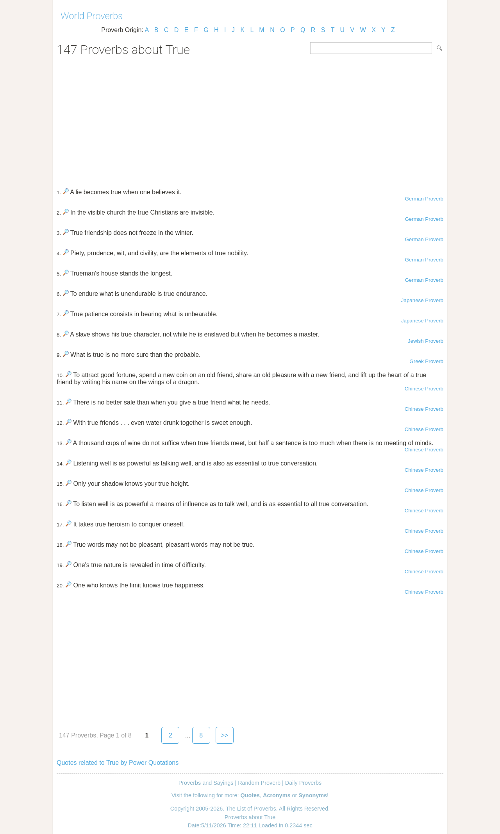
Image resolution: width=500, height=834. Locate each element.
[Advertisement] (250, 119)
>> (225, 735)
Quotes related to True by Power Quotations (118, 762)
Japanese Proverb (422, 300)
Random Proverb (259, 783)
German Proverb (424, 199)
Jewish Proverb (425, 341)
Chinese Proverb (424, 389)
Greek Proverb (426, 361)
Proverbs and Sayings (206, 783)
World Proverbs (92, 16)
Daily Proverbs (303, 783)
